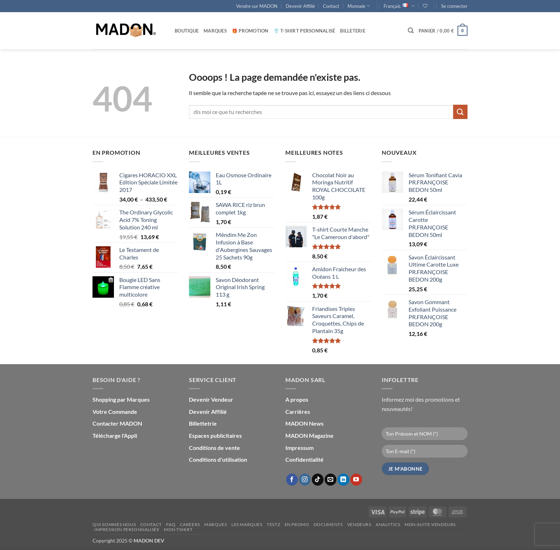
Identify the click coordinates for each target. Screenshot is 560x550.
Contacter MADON (117, 423)
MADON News (304, 423)
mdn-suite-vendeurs (430, 524)
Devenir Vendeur (211, 399)
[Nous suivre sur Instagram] (305, 480)
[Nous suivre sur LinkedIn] (343, 480)
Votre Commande (114, 411)
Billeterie (352, 31)
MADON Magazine (309, 435)
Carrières (297, 411)
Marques (215, 31)
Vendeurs (359, 524)
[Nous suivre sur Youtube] (356, 480)
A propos (296, 399)
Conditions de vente (214, 447)
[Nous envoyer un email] (330, 480)
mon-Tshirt (178, 529)
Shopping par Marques (121, 399)
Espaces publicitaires (215, 435)
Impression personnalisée (127, 529)
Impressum (299, 447)
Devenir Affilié (300, 6)
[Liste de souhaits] (425, 5)
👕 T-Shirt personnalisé (304, 31)
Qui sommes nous (114, 524)
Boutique (187, 31)
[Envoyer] (460, 112)
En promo (297, 524)
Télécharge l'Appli (114, 435)
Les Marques (246, 524)
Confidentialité (304, 459)
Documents (328, 524)
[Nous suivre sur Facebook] (292, 480)
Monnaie (359, 6)
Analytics (388, 524)
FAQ (170, 524)
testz (273, 524)
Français (399, 6)
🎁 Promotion (250, 31)
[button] (454, 6)
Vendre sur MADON (257, 6)
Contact (331, 6)
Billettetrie (203, 423)
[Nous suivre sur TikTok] (318, 480)
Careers (190, 524)
